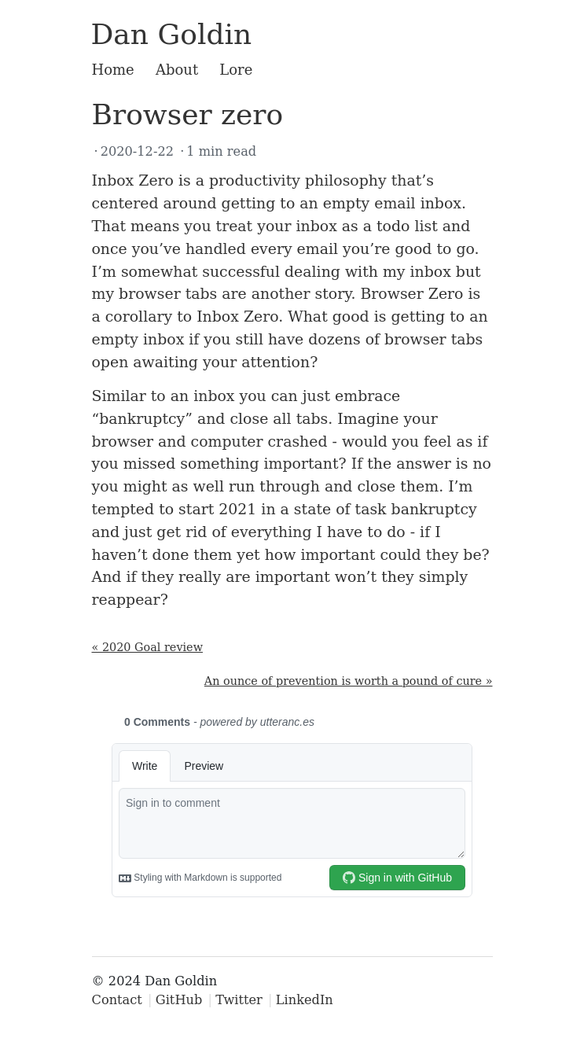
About (177, 69)
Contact (117, 999)
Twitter (239, 999)
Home (113, 69)
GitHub (179, 999)
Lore (235, 69)
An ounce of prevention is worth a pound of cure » (348, 681)
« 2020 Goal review (147, 647)
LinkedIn (304, 999)
